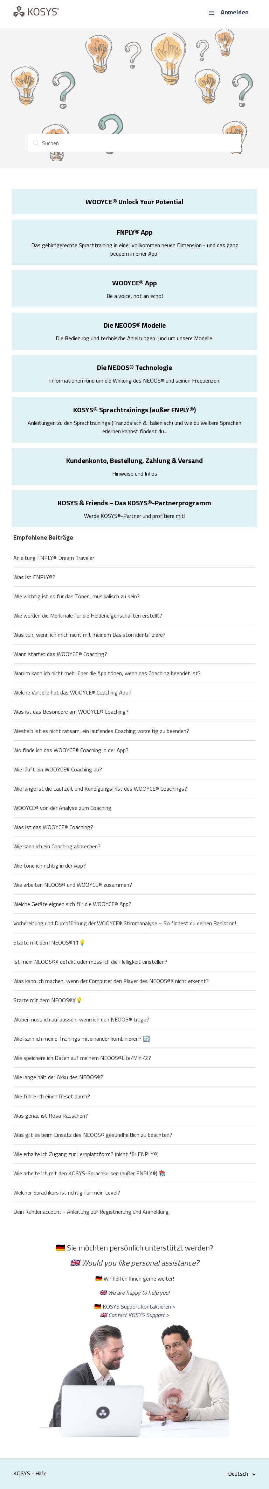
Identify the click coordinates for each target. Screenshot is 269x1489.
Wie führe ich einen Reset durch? (51, 1096)
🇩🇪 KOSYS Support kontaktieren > (134, 1306)
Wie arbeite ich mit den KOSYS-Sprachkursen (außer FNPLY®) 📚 (89, 1173)
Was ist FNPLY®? (34, 577)
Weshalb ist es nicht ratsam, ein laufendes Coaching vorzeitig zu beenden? (101, 731)
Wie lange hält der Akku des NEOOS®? (58, 1077)
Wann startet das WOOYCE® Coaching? (60, 654)
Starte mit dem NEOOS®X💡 (48, 1000)
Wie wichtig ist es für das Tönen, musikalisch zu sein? (76, 596)
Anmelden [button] (235, 12)
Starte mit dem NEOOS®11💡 (49, 942)
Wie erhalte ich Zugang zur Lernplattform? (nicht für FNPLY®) (86, 1154)
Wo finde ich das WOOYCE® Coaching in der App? (71, 750)
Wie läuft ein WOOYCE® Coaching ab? (57, 769)
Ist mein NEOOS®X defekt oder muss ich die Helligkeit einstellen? (90, 961)
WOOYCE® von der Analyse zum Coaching (62, 808)
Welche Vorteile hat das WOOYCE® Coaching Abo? (72, 692)
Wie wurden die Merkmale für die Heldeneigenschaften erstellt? (87, 615)
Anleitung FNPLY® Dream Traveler (53, 558)
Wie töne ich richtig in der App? (49, 865)
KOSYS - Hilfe (30, 1473)
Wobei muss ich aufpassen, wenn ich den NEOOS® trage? (81, 1019)
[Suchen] (134, 143)
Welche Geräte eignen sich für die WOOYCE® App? (72, 904)
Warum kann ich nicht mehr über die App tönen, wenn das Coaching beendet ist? (107, 673)
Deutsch (238, 1473)
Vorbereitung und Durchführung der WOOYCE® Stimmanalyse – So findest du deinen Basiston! (124, 923)
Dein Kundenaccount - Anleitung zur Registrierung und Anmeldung (91, 1211)
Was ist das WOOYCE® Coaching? (53, 827)
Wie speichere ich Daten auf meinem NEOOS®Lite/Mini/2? (82, 1058)
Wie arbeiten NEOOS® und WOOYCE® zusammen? (72, 885)
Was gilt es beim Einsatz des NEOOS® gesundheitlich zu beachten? (92, 1135)
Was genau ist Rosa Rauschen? (50, 1115)
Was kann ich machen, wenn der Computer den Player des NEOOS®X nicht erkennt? (111, 981)
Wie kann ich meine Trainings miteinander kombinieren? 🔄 (81, 1038)
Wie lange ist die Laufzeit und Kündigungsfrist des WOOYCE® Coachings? (100, 788)
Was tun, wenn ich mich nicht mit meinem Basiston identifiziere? (89, 634)
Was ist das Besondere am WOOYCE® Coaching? (71, 711)
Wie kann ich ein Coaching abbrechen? (57, 846)
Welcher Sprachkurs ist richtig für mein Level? (66, 1192)
